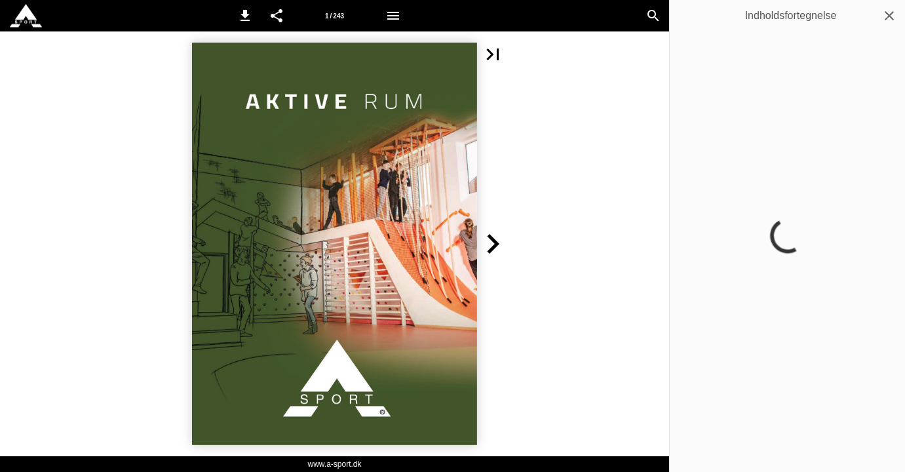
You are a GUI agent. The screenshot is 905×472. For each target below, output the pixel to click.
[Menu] (393, 15)
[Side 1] (335, 15)
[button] (245, 15)
